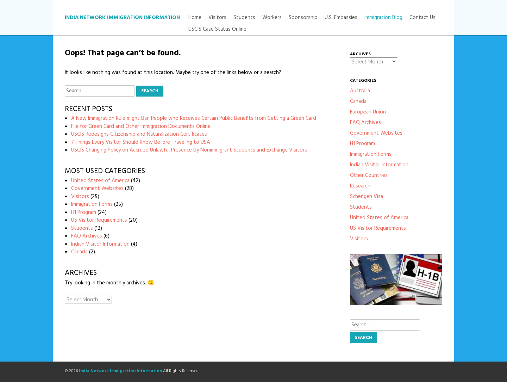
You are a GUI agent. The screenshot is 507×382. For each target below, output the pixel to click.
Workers (272, 18)
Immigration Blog (383, 18)
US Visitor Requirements (99, 220)
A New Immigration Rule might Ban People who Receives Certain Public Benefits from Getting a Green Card (193, 118)
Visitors (217, 18)
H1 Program (83, 212)
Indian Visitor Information (100, 244)
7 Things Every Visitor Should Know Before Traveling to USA (140, 142)
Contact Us (422, 18)
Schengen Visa (366, 196)
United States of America (100, 181)
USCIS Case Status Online (217, 29)
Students (244, 18)
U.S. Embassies (341, 18)
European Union (368, 112)
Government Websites (97, 188)
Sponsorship (303, 18)
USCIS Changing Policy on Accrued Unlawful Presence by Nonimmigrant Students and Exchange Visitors (189, 150)
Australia (360, 91)
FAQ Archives (86, 236)
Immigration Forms (92, 204)
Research (360, 186)
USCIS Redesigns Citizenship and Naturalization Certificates (139, 134)
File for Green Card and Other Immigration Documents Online (141, 126)
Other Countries (369, 175)
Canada (79, 252)
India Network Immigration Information (122, 17)
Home (194, 18)
